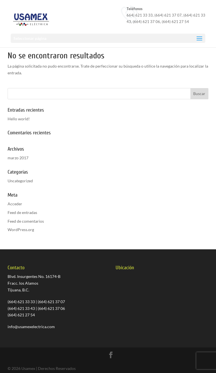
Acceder (15, 203)
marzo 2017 (18, 157)
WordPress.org (21, 229)
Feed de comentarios (26, 221)
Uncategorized (20, 180)
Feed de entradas (22, 212)
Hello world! (19, 118)
